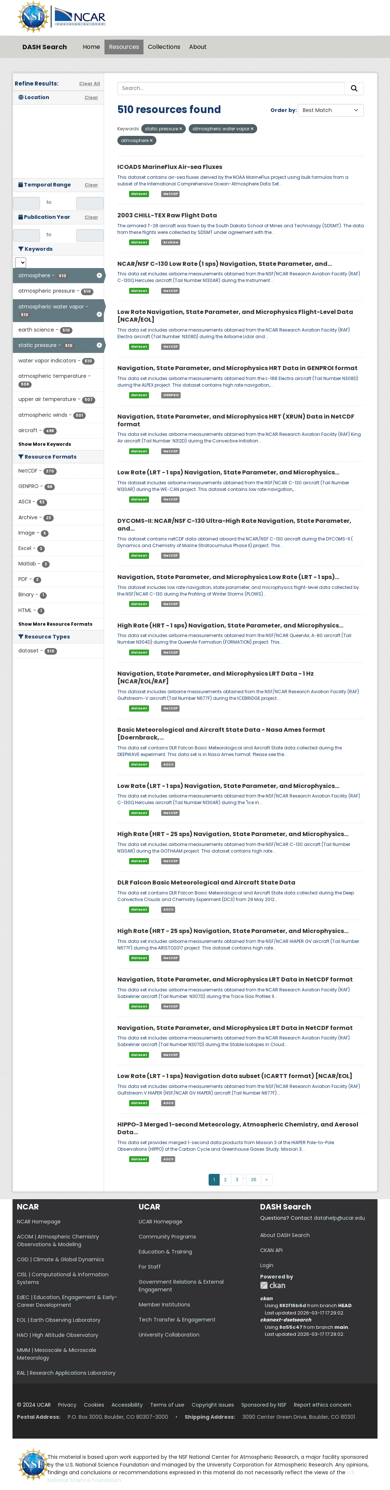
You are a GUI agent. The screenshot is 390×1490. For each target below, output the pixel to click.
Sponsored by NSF (264, 1404)
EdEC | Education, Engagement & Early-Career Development (67, 1301)
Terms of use (167, 1404)
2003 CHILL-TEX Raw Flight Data (167, 215)
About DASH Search (285, 1235)
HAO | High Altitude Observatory (57, 1335)
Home (91, 47)
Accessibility (127, 1404)
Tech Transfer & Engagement (177, 1319)
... (245, 1177)
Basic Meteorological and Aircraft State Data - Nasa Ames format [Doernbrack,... (221, 734)
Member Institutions (164, 1304)
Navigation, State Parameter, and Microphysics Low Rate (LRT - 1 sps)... (228, 577)
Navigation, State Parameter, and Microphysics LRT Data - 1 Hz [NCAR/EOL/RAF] (215, 677)
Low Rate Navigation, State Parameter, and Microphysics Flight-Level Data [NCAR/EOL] (235, 316)
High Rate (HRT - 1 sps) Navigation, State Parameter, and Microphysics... (230, 625)
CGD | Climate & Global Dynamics (60, 1259)
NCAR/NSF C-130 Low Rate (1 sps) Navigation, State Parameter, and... (224, 264)
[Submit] (354, 88)
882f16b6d (292, 1305)
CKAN (272, 1285)
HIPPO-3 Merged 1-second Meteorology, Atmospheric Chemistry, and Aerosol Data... (237, 1128)
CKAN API (271, 1250)
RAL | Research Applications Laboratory (66, 1373)
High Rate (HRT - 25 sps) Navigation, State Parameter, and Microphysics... (232, 834)
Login (266, 1265)
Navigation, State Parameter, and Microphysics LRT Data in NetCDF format (235, 979)
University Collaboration (169, 1334)
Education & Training (165, 1251)
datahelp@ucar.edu (339, 1218)
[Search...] (231, 88)
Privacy (67, 1404)
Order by (282, 110)
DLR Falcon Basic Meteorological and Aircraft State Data (206, 882)
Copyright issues (213, 1404)
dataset (139, 194)
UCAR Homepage (160, 1221)
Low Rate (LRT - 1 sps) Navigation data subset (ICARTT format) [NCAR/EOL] (234, 1076)
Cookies (94, 1404)
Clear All (89, 83)
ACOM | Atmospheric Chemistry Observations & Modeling (58, 1240)
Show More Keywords (44, 444)
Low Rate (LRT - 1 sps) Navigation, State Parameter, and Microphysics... (228, 472)
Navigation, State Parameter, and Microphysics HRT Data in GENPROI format (237, 368)
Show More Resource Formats (55, 624)
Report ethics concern (322, 1404)
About (198, 47)
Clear (91, 97)
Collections (164, 47)
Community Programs (167, 1236)
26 (253, 1179)
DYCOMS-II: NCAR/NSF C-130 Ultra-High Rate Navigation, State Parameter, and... (234, 525)
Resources (124, 47)
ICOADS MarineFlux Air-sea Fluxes (169, 167)
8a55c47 (290, 1327)
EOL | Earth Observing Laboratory (58, 1320)
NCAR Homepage (39, 1221)
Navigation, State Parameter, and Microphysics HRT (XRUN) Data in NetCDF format (235, 420)
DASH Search (44, 46)
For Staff (150, 1266)
